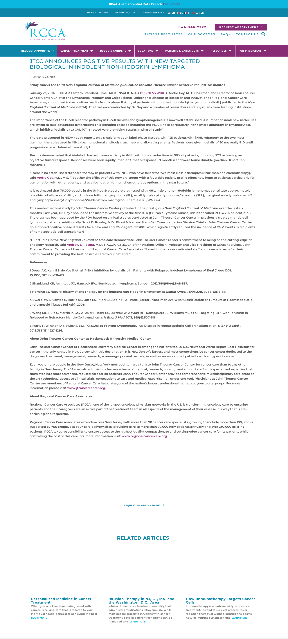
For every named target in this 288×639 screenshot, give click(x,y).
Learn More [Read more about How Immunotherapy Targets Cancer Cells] (239, 618)
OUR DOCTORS (201, 34)
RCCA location (137, 493)
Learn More (172, 4)
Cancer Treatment (76, 50)
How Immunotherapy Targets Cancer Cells (220, 601)
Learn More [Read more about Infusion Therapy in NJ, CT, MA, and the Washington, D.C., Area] (137, 622)
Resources (221, 50)
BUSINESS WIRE (152, 93)
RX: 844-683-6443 (153, 12)
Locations (148, 50)
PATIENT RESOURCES (163, 34)
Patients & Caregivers (184, 50)
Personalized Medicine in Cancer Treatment (61, 601)
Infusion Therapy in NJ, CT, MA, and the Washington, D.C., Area (142, 601)
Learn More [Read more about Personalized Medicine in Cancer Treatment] (39, 618)
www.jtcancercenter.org (86, 388)
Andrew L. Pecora (80, 244)
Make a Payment (97, 12)
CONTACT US (247, 34)
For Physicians (253, 50)
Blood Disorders (115, 50)
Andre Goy (45, 177)
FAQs (225, 34)
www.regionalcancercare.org (144, 436)
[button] (263, 34)
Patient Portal (125, 12)
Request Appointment (37, 50)
